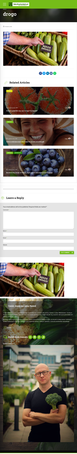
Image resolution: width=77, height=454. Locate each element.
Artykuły (9, 122)
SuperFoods (18, 152)
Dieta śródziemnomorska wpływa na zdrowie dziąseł (25, 142)
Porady (9, 91)
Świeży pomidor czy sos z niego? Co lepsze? (21, 111)
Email (5, 238)
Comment (6, 210)
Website (5, 245)
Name (5, 231)
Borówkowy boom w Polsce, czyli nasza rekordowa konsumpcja (29, 173)
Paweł (68, 108)
